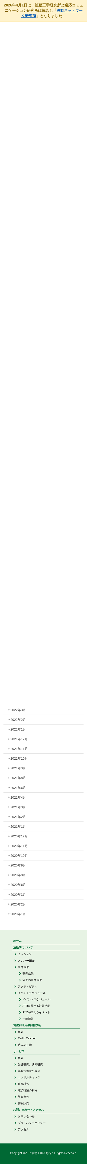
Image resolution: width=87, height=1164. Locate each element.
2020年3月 (18, 894)
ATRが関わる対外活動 (36, 1006)
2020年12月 (19, 836)
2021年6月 (18, 788)
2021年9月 (18, 768)
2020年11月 (19, 846)
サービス (18, 1051)
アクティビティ (27, 986)
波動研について (23, 947)
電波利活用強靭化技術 (27, 1025)
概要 (20, 1032)
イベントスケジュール (32, 993)
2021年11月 (19, 749)
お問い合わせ (26, 1116)
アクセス (23, 1129)
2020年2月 (18, 904)
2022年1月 (18, 729)
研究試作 (23, 1084)
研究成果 (23, 967)
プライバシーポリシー (32, 1123)
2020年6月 (18, 885)
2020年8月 (18, 875)
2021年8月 (18, 778)
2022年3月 (18, 710)
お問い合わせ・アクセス (28, 1109)
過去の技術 (25, 1045)
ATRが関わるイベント (36, 1012)
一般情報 (28, 1018)
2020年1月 (18, 914)
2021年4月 (18, 797)
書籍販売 (23, 1103)
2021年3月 (18, 807)
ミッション (25, 954)
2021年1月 (18, 826)
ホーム (17, 940)
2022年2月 (18, 720)
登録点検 (23, 1096)
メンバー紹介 (26, 960)
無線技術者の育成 (29, 1071)
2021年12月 (19, 739)
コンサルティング (29, 1077)
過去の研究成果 (32, 980)
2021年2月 (18, 817)
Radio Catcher (27, 1038)
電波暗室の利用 (27, 1090)
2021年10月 (19, 758)
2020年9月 (18, 865)
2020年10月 (19, 855)
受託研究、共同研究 (30, 1064)
